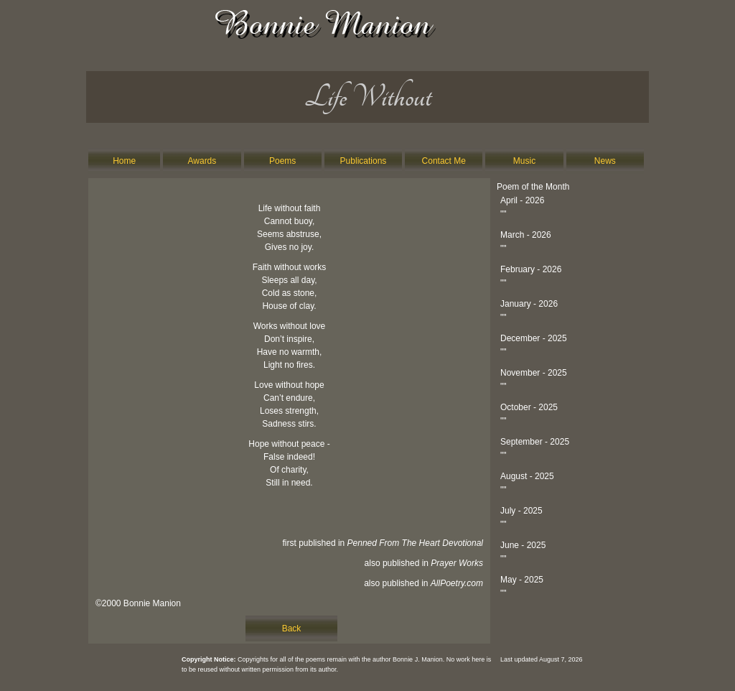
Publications (363, 161)
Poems (282, 161)
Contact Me (444, 161)
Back (291, 628)
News (605, 161)
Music (524, 161)
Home (124, 161)
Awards (202, 161)
